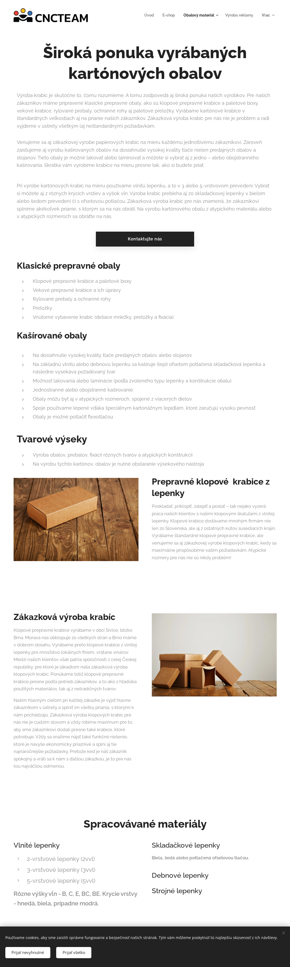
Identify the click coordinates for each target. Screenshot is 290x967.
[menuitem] (144, 15)
